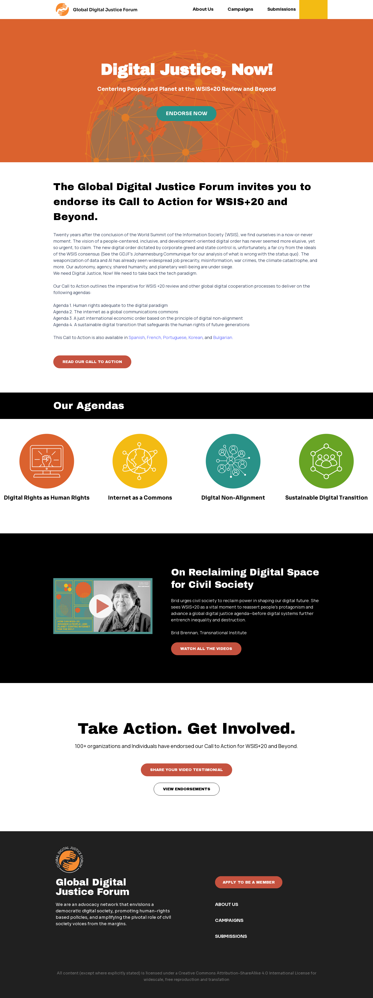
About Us (226, 904)
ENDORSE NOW (186, 113)
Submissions (231, 936)
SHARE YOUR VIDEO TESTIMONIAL (186, 770)
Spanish (137, 337)
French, (154, 337)
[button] (314, 9)
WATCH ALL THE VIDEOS (206, 649)
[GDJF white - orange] (69, 859)
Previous (46, 602)
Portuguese (174, 337)
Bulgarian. (223, 337)
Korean (195, 337)
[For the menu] (96, 9)
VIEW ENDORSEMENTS (186, 789)
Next (327, 602)
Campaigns (229, 920)
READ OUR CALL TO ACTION (92, 362)
